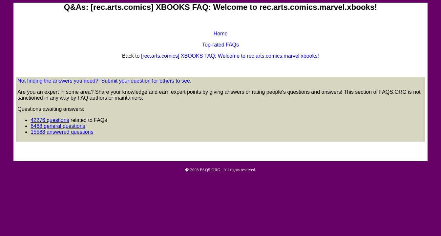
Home (221, 33)
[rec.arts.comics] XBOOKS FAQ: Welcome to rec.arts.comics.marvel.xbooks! (230, 56)
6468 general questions (58, 126)
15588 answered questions (62, 132)
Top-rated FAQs (220, 45)
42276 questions (50, 120)
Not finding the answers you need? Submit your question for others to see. (104, 81)
